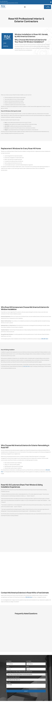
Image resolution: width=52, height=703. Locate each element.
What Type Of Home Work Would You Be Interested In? (26, 674)
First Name (16, 663)
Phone (16, 668)
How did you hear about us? (26, 679)
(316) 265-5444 (26, 367)
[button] (25, 7)
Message (26, 686)
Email (36, 668)
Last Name (36, 663)
